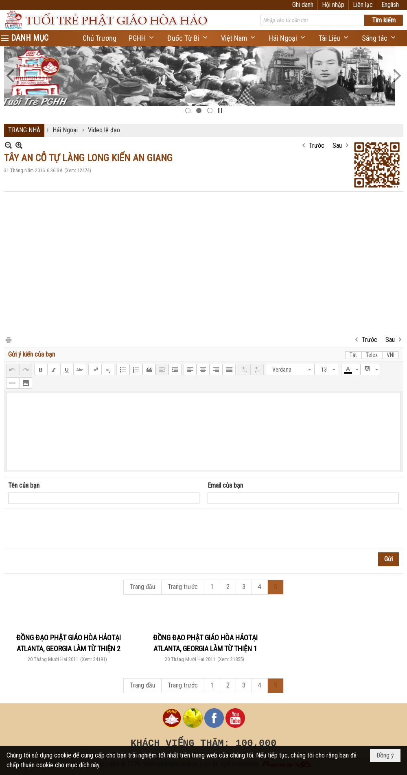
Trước (316, 145)
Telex (372, 355)
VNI (390, 355)
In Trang (8, 339)
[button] (142, 38)
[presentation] (70, 529)
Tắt (353, 355)
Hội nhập (333, 5)
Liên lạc (363, 5)
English (390, 5)
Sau (337, 145)
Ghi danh (302, 5)
